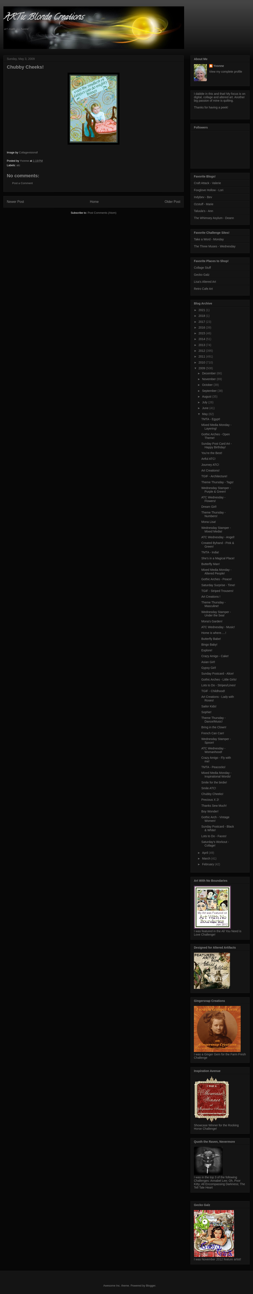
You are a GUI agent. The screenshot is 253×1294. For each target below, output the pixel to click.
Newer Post (15, 201)
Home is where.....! (213, 633)
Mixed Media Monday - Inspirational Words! (216, 774)
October (207, 385)
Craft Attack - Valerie (207, 183)
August (207, 396)
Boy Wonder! (210, 811)
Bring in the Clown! (213, 727)
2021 (202, 310)
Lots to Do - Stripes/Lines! (218, 685)
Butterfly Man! (210, 564)
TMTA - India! (210, 552)
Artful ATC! (208, 458)
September (209, 390)
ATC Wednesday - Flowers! (213, 499)
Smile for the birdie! (214, 782)
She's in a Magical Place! (218, 558)
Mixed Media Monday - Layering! (216, 426)
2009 (202, 368)
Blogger (150, 1285)
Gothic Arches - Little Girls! (219, 679)
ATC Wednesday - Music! (218, 627)
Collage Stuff (202, 267)
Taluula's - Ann (203, 211)
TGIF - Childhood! (213, 691)
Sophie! (206, 712)
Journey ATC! (210, 464)
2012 (202, 350)
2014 (202, 339)
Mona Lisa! (208, 522)
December (209, 373)
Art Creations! (210, 470)
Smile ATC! (208, 788)
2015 (202, 333)
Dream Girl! (209, 506)
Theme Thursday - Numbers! (213, 514)
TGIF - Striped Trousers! (217, 591)
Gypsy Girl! (208, 667)
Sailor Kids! (208, 706)
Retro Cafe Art (203, 288)
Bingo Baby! (209, 644)
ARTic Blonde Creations (43, 18)
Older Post (172, 201)
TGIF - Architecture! (214, 476)
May (205, 414)
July (205, 402)
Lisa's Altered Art (205, 281)
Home (94, 201)
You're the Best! (211, 453)
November (209, 379)
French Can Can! (212, 733)
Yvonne (218, 66)
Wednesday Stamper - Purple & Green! (216, 489)
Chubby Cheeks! (212, 794)
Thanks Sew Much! (214, 805)
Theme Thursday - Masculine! (213, 604)
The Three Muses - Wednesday (215, 246)
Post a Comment (22, 183)
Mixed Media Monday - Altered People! (216, 571)
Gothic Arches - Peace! (216, 579)
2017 (202, 321)
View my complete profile (225, 71)
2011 (202, 356)
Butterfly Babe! (211, 639)
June (205, 408)
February (208, 864)
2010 (202, 362)
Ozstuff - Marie (203, 204)
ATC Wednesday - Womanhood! (213, 750)
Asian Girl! (208, 662)
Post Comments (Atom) (102, 212)
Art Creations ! (210, 596)
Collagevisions (28, 152)
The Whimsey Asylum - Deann (214, 218)
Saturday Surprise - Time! (218, 585)
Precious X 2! (210, 799)
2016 (202, 327)
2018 (202, 315)
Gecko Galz (201, 274)
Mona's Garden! (211, 621)
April (205, 852)
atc (18, 165)
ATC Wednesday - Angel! (218, 537)
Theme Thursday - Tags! (217, 482)
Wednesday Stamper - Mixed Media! (216, 529)
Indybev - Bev (203, 197)
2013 (202, 345)
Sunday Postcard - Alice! (217, 673)
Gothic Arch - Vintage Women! (215, 818)
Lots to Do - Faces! (213, 836)
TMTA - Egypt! (210, 419)
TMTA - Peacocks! (213, 767)
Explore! (206, 650)
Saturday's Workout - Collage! (215, 843)
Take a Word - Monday (209, 239)
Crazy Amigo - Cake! (215, 656)
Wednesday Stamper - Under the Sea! (216, 613)
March (206, 858)
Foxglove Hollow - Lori (208, 190)
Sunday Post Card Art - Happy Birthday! (216, 445)
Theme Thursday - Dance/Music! (213, 719)
